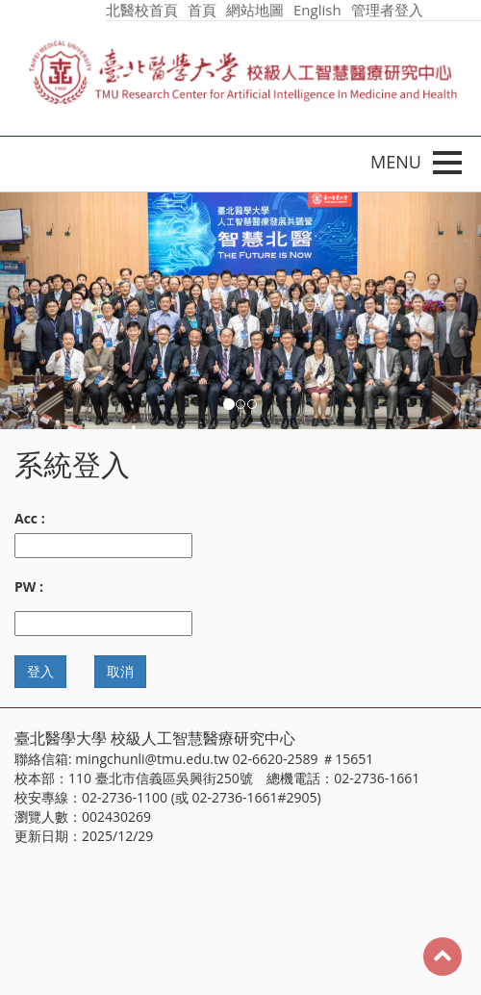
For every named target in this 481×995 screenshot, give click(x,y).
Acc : (29, 518)
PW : (28, 586)
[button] (36, 310)
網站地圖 (255, 9)
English (317, 9)
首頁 (202, 9)
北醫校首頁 (142, 9)
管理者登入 (387, 9)
